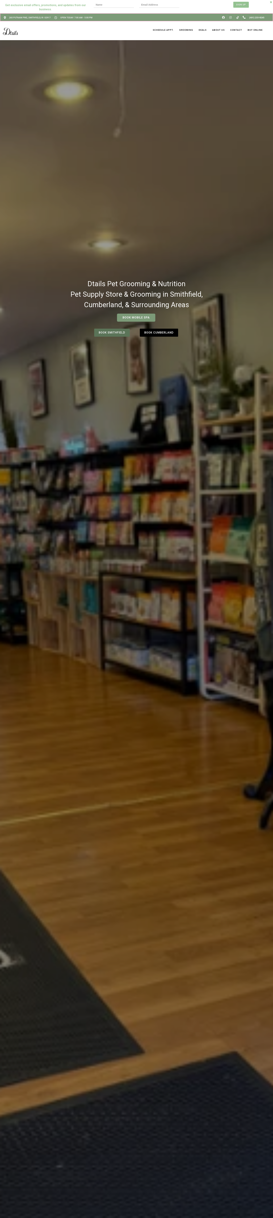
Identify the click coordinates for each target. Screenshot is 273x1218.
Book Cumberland (159, 332)
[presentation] (196, 5)
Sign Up (241, 4)
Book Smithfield (112, 332)
